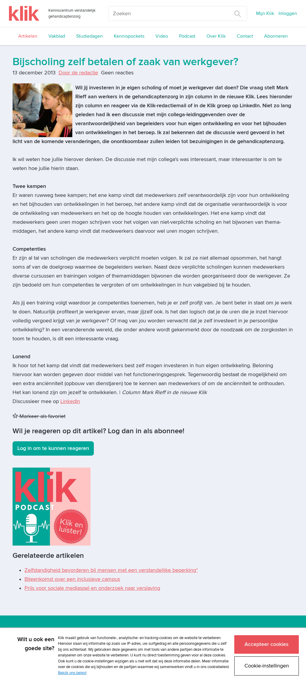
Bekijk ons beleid (72, 672)
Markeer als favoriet (39, 416)
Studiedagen (89, 36)
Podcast (187, 36)
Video (161, 36)
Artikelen (27, 36)
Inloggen (288, 13)
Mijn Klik (265, 13)
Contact (245, 36)
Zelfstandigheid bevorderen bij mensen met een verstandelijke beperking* (111, 570)
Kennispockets (129, 36)
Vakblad (56, 36)
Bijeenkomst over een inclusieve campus (72, 579)
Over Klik (216, 36)
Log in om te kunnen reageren (53, 448)
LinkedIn (70, 401)
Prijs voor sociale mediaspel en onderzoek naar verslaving (92, 588)
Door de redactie (78, 73)
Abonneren (276, 36)
